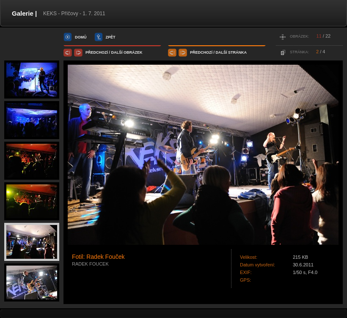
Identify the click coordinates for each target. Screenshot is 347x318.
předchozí (96, 52)
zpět (111, 37)
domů (81, 37)
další (117, 52)
